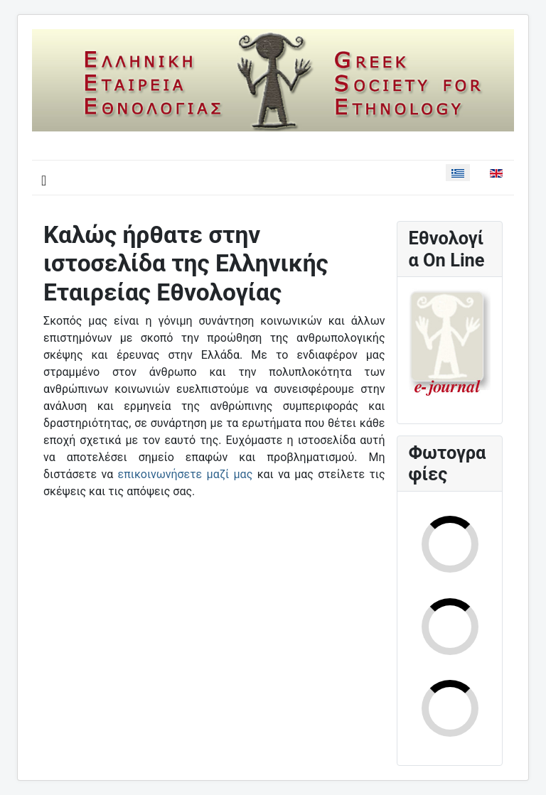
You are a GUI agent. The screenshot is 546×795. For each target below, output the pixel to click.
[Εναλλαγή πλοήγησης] (43, 180)
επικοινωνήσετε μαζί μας (185, 474)
